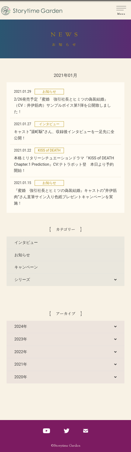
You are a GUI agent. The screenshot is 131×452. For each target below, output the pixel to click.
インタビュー (26, 242)
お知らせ (22, 255)
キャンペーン (26, 267)
